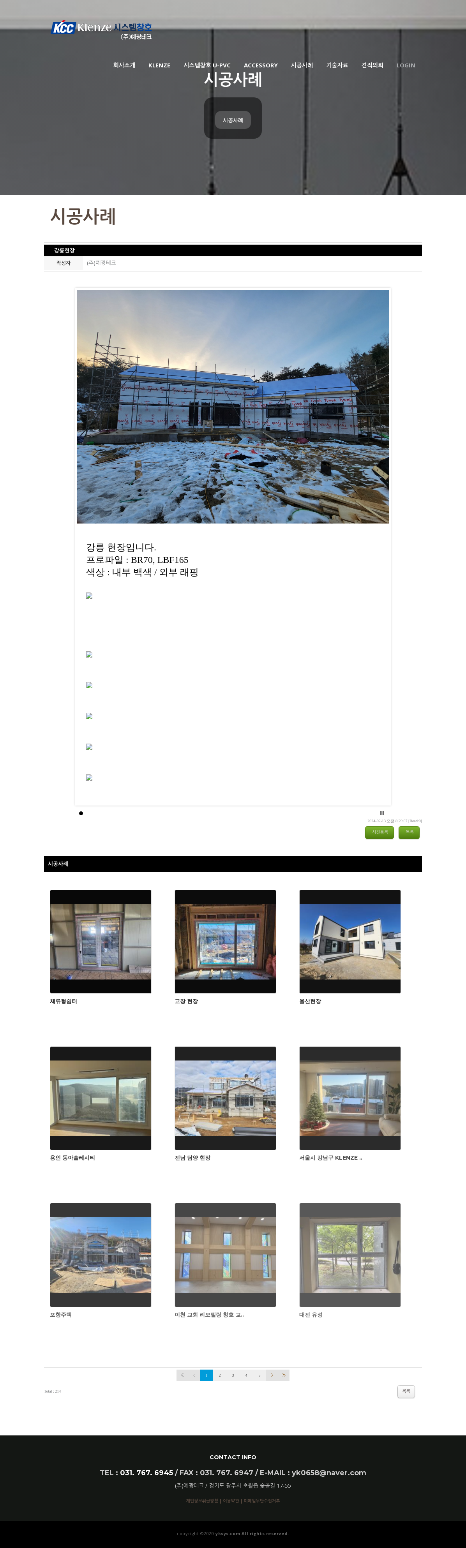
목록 (409, 832)
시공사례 (302, 65)
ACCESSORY (261, 65)
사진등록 (379, 832)
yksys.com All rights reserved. (251, 1533)
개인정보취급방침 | (204, 1501)
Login (406, 65)
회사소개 (124, 65)
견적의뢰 (372, 65)
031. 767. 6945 (146, 1473)
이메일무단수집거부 (262, 1501)
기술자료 (337, 65)
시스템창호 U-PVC (207, 65)
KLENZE (159, 65)
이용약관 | (233, 1501)
